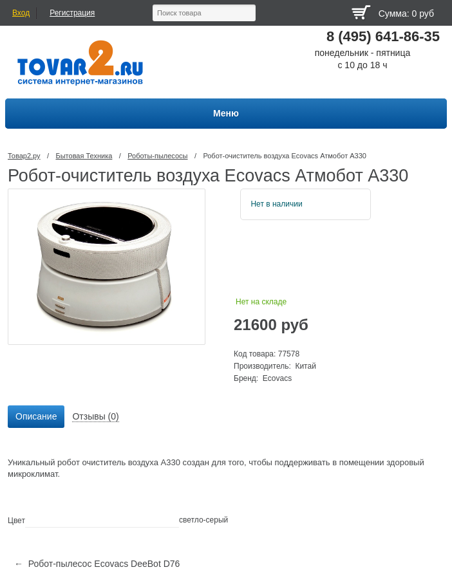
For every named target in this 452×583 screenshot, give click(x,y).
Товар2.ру (24, 156)
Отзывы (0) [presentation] (95, 416)
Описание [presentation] (36, 416)
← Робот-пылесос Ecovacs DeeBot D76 (97, 564)
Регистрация (72, 12)
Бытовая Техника (83, 156)
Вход (21, 12)
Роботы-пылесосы (157, 156)
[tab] (36, 417)
